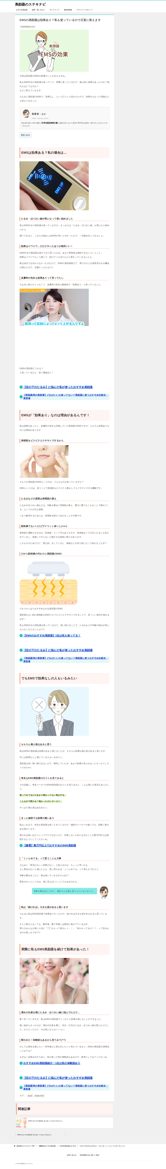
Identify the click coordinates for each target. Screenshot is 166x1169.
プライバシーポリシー (85, 10)
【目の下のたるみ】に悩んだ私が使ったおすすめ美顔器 (58, 387)
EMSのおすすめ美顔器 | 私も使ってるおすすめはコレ (45, 1121)
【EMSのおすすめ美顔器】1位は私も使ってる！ (52, 635)
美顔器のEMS (39, 1096)
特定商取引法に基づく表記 (89, 1155)
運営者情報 (68, 10)
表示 (28, 135)
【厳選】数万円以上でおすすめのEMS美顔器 (49, 845)
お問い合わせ (71, 1155)
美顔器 (30, 1096)
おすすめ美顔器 (21, 10)
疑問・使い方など (38, 10)
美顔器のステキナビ (31, 4)
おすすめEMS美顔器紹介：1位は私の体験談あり (51, 1063)
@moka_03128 (43, 118)
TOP (25, 1146)
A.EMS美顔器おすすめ (28, 27)
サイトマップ (54, 10)
